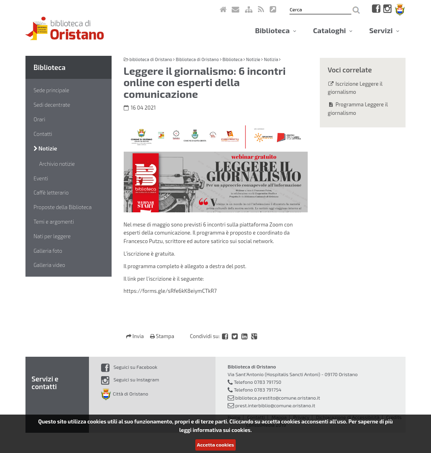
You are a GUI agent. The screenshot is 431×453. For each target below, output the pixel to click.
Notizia (271, 59)
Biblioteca (275, 30)
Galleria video (49, 265)
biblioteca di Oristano (150, 59)
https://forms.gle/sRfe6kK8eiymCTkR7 (170, 291)
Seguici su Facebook (129, 367)
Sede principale (51, 90)
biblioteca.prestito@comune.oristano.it (277, 397)
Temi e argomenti (54, 221)
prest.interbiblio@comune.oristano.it (275, 405)
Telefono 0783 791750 (257, 382)
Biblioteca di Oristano (197, 59)
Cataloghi (333, 30)
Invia (135, 336)
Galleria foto (48, 251)
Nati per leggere (52, 236)
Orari (39, 119)
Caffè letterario (51, 192)
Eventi (41, 178)
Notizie (45, 148)
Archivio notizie (57, 164)
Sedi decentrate (52, 105)
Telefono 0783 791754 (257, 389)
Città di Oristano (124, 393)
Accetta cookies (215, 444)
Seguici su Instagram (130, 379)
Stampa (162, 336)
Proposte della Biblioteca (63, 207)
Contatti (43, 134)
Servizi (384, 30)
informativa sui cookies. (221, 430)
